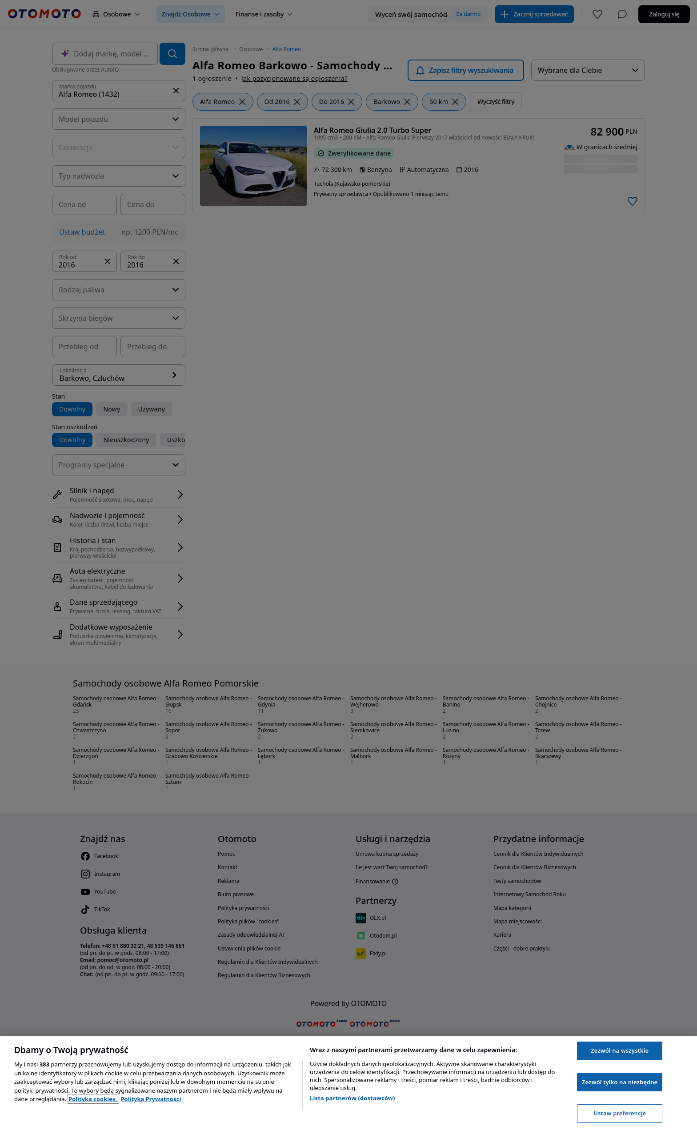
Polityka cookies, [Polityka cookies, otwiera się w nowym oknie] (93, 1099)
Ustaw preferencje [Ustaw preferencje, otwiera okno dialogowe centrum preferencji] (619, 1113)
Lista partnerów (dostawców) (352, 1098)
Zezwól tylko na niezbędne (619, 1082)
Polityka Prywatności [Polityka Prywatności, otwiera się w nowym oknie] (150, 1099)
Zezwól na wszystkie (620, 1050)
